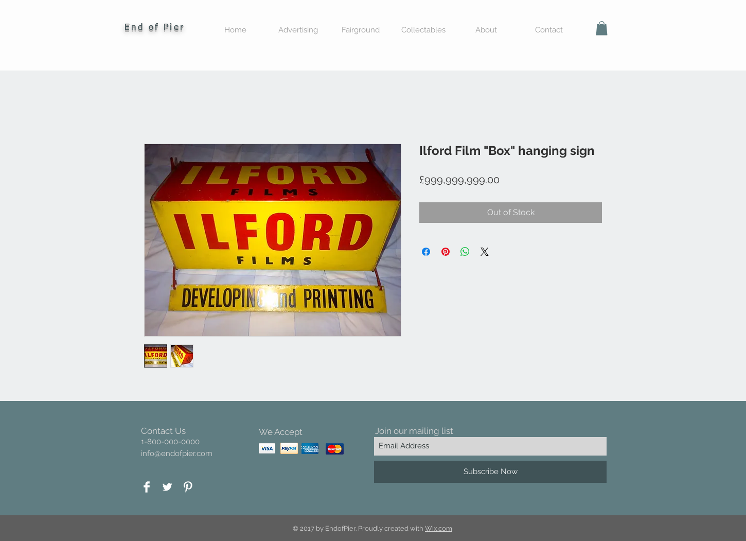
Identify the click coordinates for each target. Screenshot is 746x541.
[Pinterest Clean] (187, 487)
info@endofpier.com (176, 453)
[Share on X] (484, 252)
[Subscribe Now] (490, 472)
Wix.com (438, 528)
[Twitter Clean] (167, 487)
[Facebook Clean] (146, 487)
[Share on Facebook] (426, 252)
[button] (602, 28)
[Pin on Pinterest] (445, 252)
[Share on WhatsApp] (465, 252)
